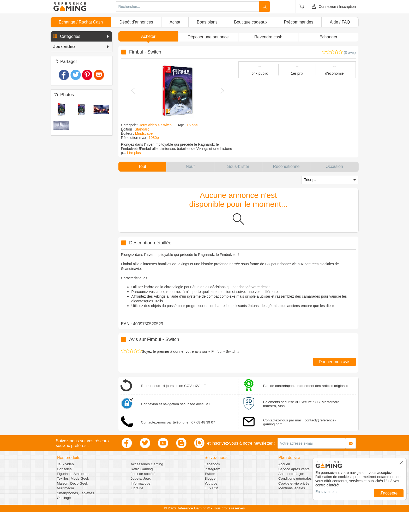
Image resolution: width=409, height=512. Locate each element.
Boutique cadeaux (250, 22)
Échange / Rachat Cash (81, 22)
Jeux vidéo (65, 464)
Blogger (210, 478)
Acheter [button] (148, 36)
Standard (142, 129)
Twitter (209, 474)
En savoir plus (326, 492)
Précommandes (298, 22)
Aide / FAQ (340, 22)
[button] (81, 36)
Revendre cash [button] (268, 37)
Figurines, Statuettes (73, 474)
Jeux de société (143, 474)
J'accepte (389, 493)
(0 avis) (350, 52)
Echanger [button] (329, 37)
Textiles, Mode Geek (73, 478)
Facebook (212, 464)
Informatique (141, 483)
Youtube (210, 483)
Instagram (212, 469)
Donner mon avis (334, 362)
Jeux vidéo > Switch (155, 125)
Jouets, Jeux (141, 478)
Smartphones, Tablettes (75, 493)
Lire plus (134, 153)
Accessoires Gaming (147, 464)
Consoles (64, 469)
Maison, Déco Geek (72, 483)
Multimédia (65, 488)
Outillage (64, 498)
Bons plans (207, 22)
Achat (175, 22)
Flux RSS (211, 488)
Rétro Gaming (142, 469)
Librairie (137, 488)
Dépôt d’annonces (136, 22)
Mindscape (144, 133)
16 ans (192, 125)
